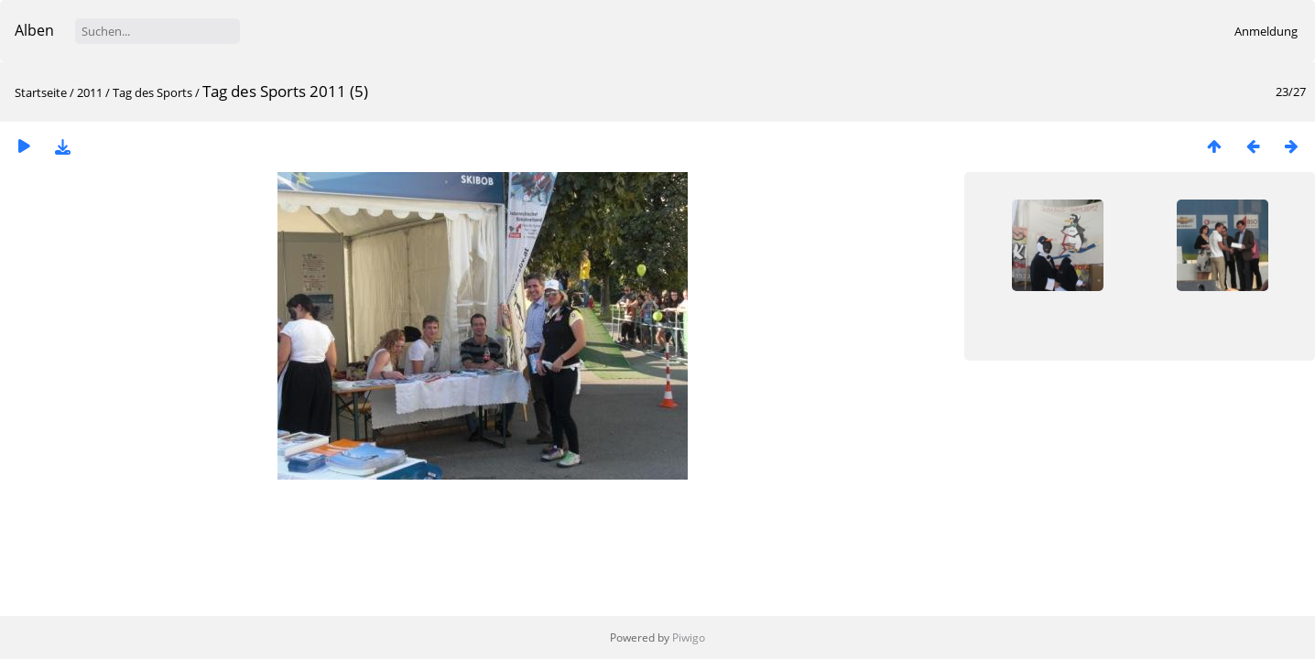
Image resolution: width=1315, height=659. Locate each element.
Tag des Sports (152, 92)
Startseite (41, 92)
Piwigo (688, 637)
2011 (90, 92)
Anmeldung (1266, 31)
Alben (34, 30)
